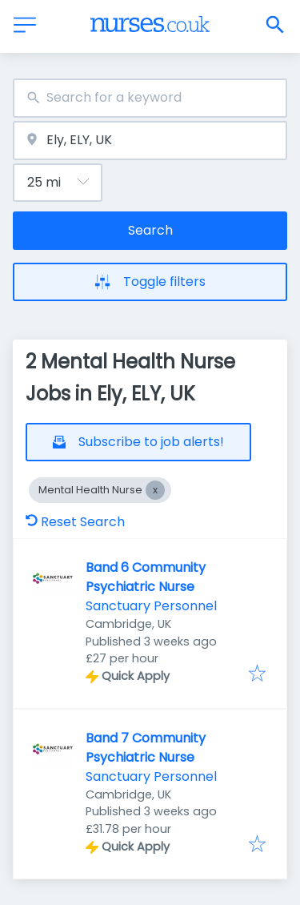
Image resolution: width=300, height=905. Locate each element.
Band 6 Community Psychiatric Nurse (146, 577)
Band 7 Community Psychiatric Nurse (146, 747)
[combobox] (150, 98)
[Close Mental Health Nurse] (155, 490)
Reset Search (75, 522)
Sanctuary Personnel (151, 606)
